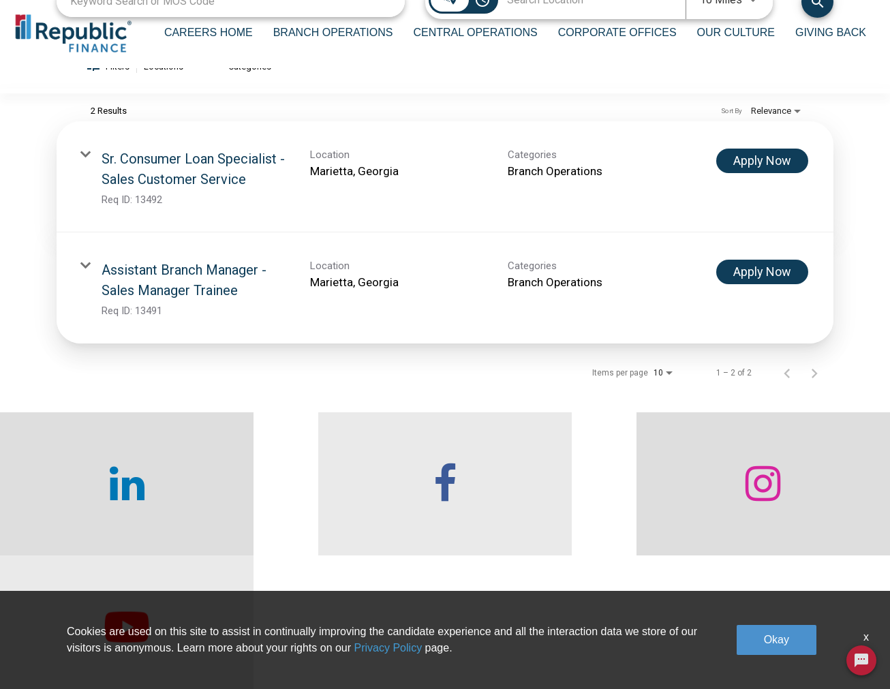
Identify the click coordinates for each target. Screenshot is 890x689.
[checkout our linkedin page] (111, 501)
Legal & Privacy (711, 648)
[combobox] (230, 17)
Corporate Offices (560, 617)
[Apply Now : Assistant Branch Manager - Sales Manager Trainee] (762, 289)
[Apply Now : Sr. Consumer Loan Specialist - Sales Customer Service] (762, 178)
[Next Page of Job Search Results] (814, 390)
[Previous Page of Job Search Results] (787, 390)
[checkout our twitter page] (779, 501)
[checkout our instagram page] (556, 501)
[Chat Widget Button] (861, 660)
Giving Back (703, 617)
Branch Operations (407, 617)
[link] (445, 194)
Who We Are (238, 617)
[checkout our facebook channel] (334, 501)
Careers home (242, 648)
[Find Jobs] (817, 17)
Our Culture (547, 648)
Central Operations (407, 648)
